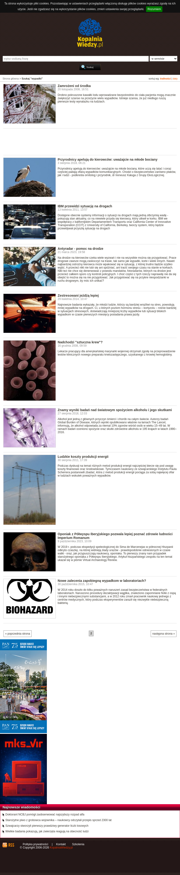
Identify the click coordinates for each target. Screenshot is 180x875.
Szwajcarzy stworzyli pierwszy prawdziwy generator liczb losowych (46, 825)
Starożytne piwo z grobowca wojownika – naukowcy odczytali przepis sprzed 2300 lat (58, 820)
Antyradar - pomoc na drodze (80, 248)
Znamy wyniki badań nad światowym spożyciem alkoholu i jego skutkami (115, 410)
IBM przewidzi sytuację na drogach (85, 206)
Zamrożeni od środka (74, 86)
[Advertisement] (88, 141)
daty (175, 78)
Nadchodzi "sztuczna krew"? (80, 342)
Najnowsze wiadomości (21, 807)
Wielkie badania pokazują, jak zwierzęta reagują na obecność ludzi (47, 831)
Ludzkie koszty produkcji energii (83, 456)
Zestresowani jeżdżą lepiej (78, 295)
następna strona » (163, 633)
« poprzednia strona (17, 633)
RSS (11, 845)
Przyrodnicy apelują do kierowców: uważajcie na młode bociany (108, 159)
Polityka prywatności (35, 844)
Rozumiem (154, 9)
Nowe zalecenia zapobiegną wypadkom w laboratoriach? (102, 581)
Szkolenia (78, 844)
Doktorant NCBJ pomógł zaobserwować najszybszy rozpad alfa (44, 814)
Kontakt (61, 844)
